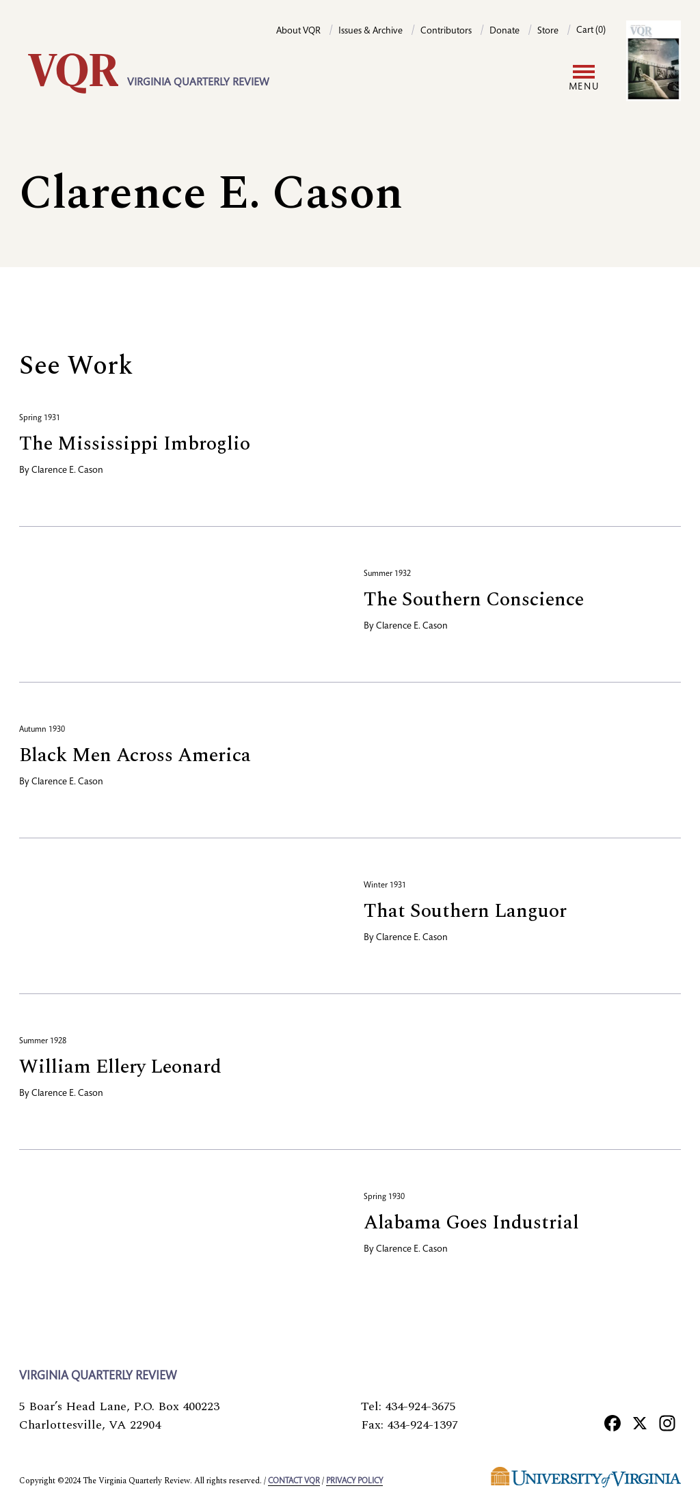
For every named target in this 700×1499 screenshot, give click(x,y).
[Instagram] (667, 1422)
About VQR (298, 31)
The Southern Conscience (474, 599)
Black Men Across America (135, 755)
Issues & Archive (370, 31)
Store (547, 31)
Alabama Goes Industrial (471, 1222)
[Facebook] (612, 1422)
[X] (640, 1422)
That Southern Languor (465, 911)
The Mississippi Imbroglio (134, 443)
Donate (504, 31)
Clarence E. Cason (67, 471)
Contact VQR (294, 1481)
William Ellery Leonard (120, 1067)
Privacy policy (354, 1481)
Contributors (446, 31)
